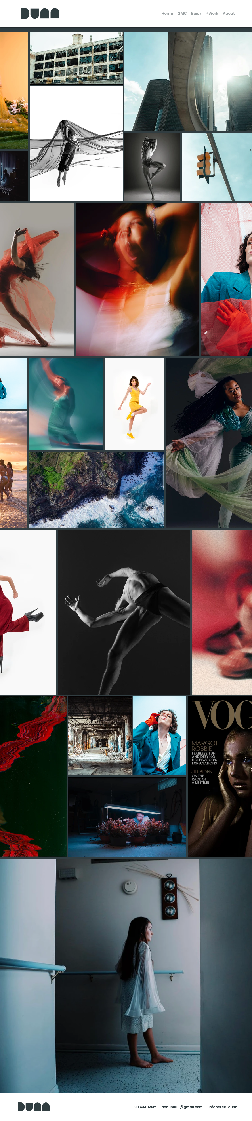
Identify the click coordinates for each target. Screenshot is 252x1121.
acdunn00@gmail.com (182, 1107)
